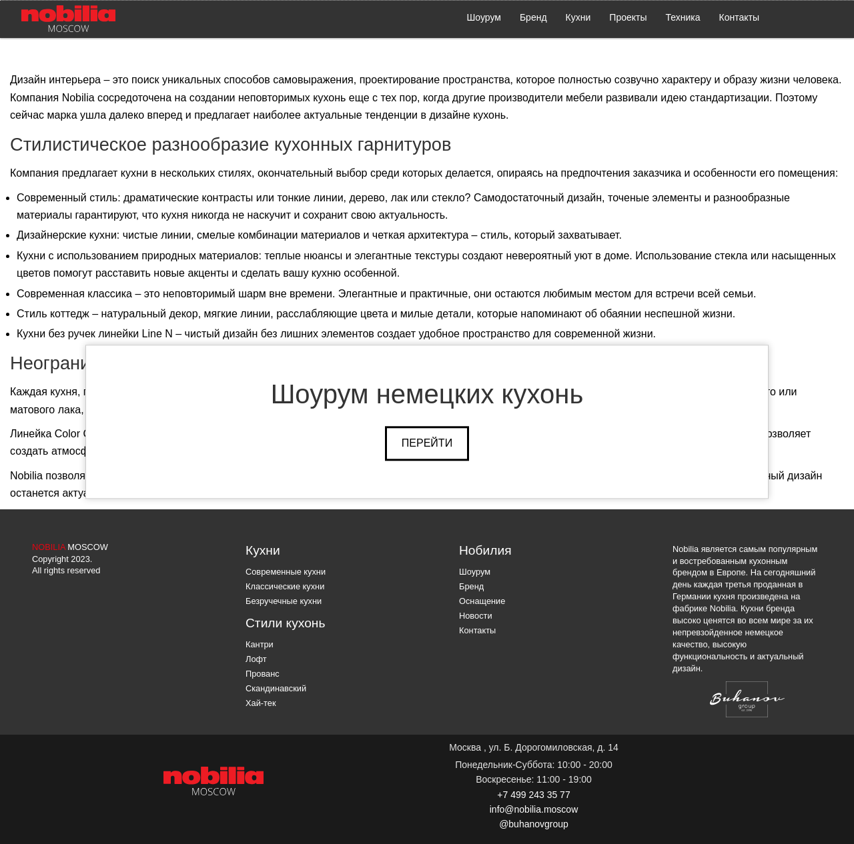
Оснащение (482, 601)
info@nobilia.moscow (534, 809)
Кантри (260, 644)
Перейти (427, 443)
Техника (683, 17)
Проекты (628, 17)
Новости (475, 616)
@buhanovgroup (533, 824)
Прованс (263, 674)
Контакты (739, 17)
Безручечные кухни (284, 601)
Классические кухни (285, 586)
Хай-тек (261, 703)
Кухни (578, 17)
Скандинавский (276, 688)
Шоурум (484, 17)
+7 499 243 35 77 (533, 794)
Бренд (533, 17)
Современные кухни (286, 572)
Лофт (256, 659)
